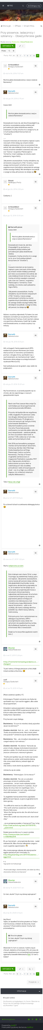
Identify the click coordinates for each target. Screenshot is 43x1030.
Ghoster (11, 648)
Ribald (10, 181)
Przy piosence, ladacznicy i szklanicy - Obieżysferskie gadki (21, 34)
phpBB (13, 1025)
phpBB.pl (30, 1027)
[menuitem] (10, 5)
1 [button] (20, 56)
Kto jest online (9, 998)
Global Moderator (26, 42)
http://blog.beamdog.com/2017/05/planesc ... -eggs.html (21, 856)
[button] (13, 56)
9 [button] (30, 56)
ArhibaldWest (13, 65)
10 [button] (34, 56)
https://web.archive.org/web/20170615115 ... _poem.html (20, 827)
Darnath (11, 91)
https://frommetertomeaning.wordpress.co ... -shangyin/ (21, 663)
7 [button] (24, 56)
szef (5, 680)
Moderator (16, 42)
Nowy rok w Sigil (14, 482)
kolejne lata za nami (16, 566)
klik (29, 954)
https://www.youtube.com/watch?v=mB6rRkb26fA (16, 836)
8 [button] (27, 56)
